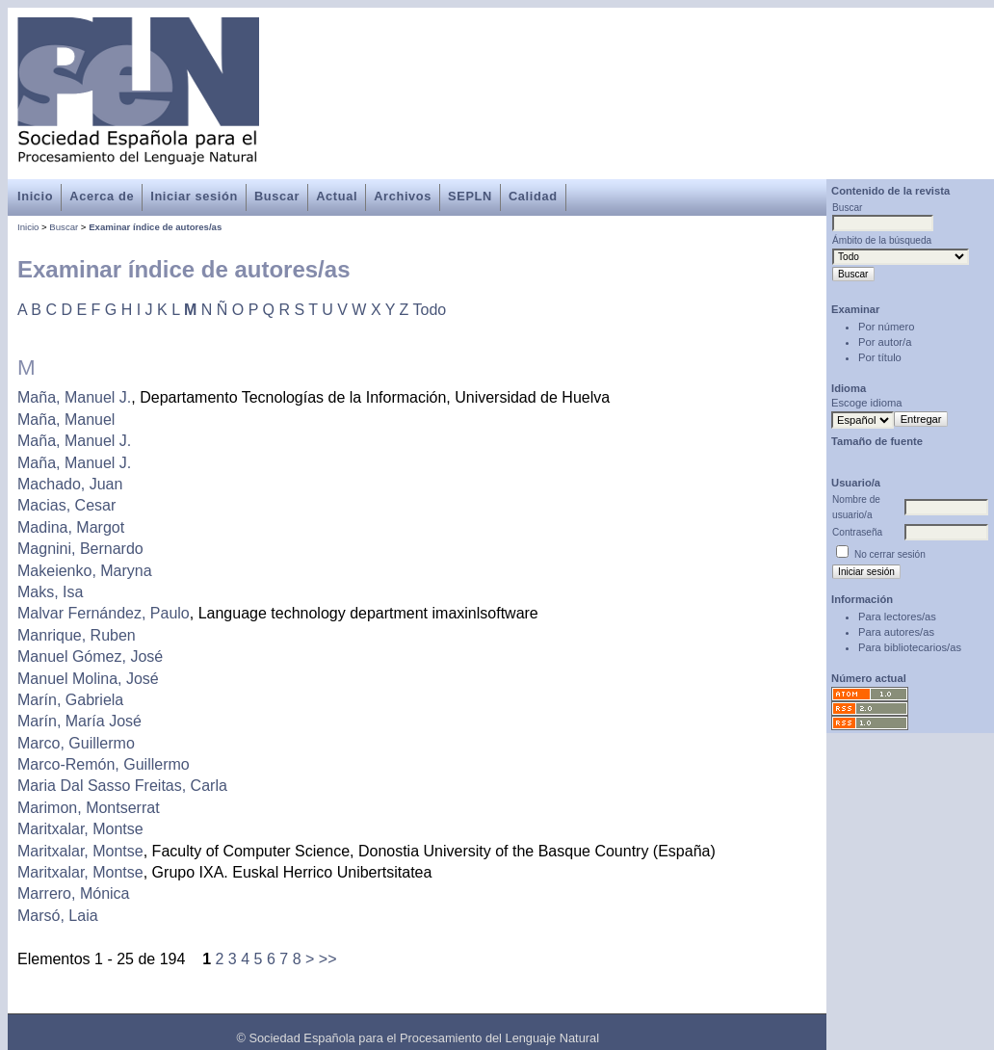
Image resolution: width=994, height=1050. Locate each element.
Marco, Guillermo (76, 743)
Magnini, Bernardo (80, 548)
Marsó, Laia (57, 915)
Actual (336, 196)
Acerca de (101, 196)
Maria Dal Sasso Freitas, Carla (122, 785)
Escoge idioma (866, 402)
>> (328, 959)
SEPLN (470, 196)
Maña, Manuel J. (74, 397)
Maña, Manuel (66, 419)
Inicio (35, 196)
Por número (886, 326)
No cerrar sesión (890, 554)
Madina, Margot (70, 527)
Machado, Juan (69, 484)
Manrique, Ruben (76, 635)
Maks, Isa (50, 592)
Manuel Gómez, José (90, 656)
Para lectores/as (897, 616)
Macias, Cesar (66, 505)
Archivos (403, 196)
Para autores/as (896, 632)
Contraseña (857, 532)
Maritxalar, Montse (80, 829)
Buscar (277, 196)
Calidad (533, 196)
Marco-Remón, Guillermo (103, 764)
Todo (430, 310)
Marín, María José (79, 721)
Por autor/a (884, 342)
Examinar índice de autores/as (155, 227)
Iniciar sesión (194, 196)
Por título (880, 357)
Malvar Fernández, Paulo (103, 613)
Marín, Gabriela (70, 700)
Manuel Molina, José (88, 678)
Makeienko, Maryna (84, 571)
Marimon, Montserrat (88, 808)
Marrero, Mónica (73, 893)
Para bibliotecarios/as (909, 647)
